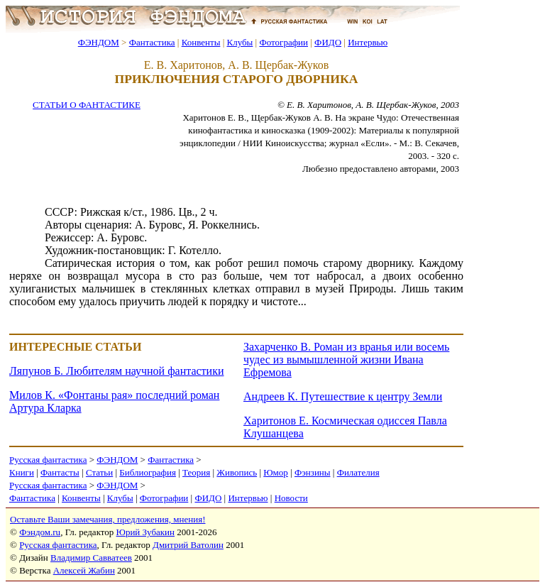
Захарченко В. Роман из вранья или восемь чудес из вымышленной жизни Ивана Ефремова (346, 359)
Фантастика (152, 42)
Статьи (99, 472)
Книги (21, 472)
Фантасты (59, 472)
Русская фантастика (48, 459)
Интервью (367, 42)
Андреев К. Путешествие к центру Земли (342, 396)
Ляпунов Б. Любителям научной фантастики (116, 371)
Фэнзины (312, 472)
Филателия (358, 472)
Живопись (236, 472)
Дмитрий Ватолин (188, 544)
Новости (291, 498)
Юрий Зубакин (145, 532)
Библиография (147, 472)
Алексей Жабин (84, 570)
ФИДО (327, 42)
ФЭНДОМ (98, 42)
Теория (196, 472)
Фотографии (283, 42)
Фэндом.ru (39, 532)
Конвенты (201, 42)
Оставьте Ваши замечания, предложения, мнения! (107, 519)
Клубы (239, 42)
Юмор (275, 472)
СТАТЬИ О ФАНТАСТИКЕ (87, 104)
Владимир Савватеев (91, 557)
